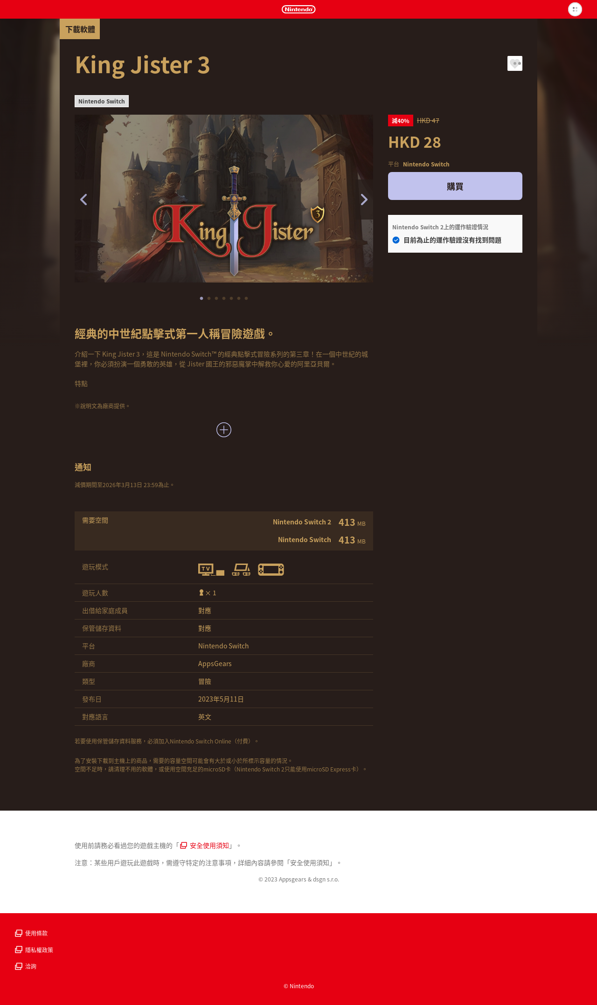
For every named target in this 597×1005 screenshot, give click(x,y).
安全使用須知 (204, 845)
